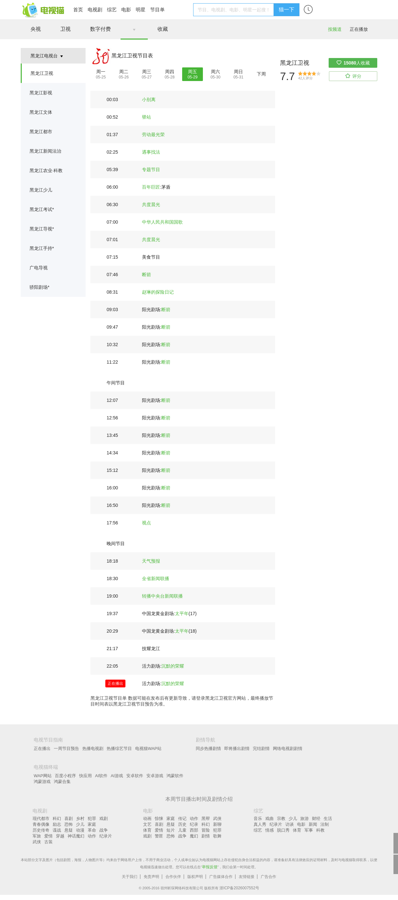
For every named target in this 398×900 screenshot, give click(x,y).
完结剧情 (261, 748)
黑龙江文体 (40, 112)
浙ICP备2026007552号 (239, 888)
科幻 (57, 818)
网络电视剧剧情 (287, 748)
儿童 (182, 830)
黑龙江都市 (40, 131)
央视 (35, 29)
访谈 (290, 824)
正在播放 (359, 29)
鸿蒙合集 (62, 781)
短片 (171, 830)
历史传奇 (41, 830)
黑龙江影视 (40, 92)
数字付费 (100, 29)
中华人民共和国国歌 (162, 222)
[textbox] (234, 9)
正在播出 (42, 748)
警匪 (159, 836)
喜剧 (68, 818)
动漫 (80, 830)
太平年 (182, 613)
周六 (215, 71)
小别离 (149, 99)
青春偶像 (41, 824)
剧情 (206, 836)
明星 (141, 9)
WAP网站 (43, 775)
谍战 (57, 830)
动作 (92, 836)
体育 (147, 830)
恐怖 (68, 824)
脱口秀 (283, 830)
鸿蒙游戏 (42, 781)
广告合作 (268, 876)
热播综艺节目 (119, 748)
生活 (328, 818)
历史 (182, 824)
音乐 (258, 818)
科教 (320, 830)
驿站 (146, 117)
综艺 (112, 9)
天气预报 (151, 561)
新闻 (313, 824)
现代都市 (41, 818)
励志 (57, 824)
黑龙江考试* (41, 209)
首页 (78, 9)
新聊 (217, 824)
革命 (92, 830)
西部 (194, 830)
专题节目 (151, 169)
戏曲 (269, 818)
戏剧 (104, 818)
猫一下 (286, 9)
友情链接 (246, 876)
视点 (146, 522)
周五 (192, 71)
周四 (169, 71)
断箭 (146, 274)
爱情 (48, 836)
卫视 (65, 29)
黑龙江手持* (41, 248)
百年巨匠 (151, 187)
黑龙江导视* (41, 228)
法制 (325, 824)
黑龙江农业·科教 (46, 170)
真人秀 (260, 824)
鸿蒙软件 (175, 775)
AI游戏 (117, 775)
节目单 (157, 9)
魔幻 (194, 836)
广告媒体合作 (220, 876)
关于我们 (129, 876)
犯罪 (92, 818)
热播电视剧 (92, 748)
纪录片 (106, 836)
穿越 (60, 836)
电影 (126, 9)
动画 (147, 818)
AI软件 (101, 775)
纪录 (194, 824)
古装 (48, 841)
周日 (238, 71)
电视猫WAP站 (148, 748)
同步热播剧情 (208, 748)
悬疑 (68, 830)
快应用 (85, 775)
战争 (104, 830)
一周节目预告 (66, 748)
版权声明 (195, 876)
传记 (182, 818)
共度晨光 (151, 204)
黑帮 (206, 818)
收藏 (163, 29)
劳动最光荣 (153, 134)
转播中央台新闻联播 (162, 596)
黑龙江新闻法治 (45, 151)
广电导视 (38, 267)
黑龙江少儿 (40, 190)
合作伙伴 (173, 876)
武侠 (37, 841)
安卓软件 (134, 775)
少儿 (80, 824)
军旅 (37, 836)
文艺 (147, 824)
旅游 (304, 818)
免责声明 (151, 876)
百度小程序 (65, 775)
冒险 (206, 830)
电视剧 (95, 9)
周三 (146, 71)
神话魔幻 (76, 836)
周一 (100, 71)
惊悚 (159, 818)
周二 (123, 71)
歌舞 (217, 836)
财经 (316, 818)
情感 (269, 830)
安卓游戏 (154, 775)
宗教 (281, 818)
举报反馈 (209, 867)
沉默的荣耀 (172, 666)
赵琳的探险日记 (158, 292)
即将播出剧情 (237, 748)
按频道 (335, 29)
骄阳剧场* (39, 287)
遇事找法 (151, 152)
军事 (309, 830)
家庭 (92, 824)
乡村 (80, 818)
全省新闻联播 (155, 578)
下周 (261, 73)
